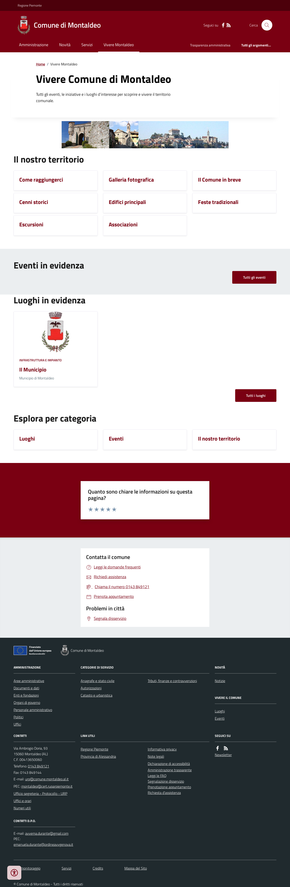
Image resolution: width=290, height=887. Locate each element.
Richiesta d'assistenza (164, 792)
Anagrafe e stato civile (97, 680)
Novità (64, 45)
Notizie (220, 680)
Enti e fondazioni (26, 695)
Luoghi (220, 711)
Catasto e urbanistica (96, 695)
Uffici (17, 724)
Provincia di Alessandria (98, 756)
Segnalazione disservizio (166, 781)
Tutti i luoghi (256, 395)
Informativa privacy (162, 749)
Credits (98, 868)
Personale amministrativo (33, 709)
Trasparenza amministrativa (210, 45)
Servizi (87, 45)
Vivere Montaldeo (119, 45)
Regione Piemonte (30, 5)
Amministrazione (33, 45)
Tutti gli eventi (254, 277)
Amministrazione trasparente (170, 770)
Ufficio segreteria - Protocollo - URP (40, 793)
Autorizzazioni (91, 688)
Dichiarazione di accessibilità (169, 763)
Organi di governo (27, 702)
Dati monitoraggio (27, 868)
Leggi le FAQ (157, 775)
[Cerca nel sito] (265, 25)
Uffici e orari (22, 800)
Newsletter (223, 755)
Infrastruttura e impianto (40, 360)
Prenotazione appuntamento (169, 787)
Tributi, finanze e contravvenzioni (172, 680)
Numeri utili (22, 808)
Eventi (220, 718)
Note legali (156, 756)
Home (40, 64)
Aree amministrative (29, 680)
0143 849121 (38, 766)
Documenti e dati (26, 688)
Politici (18, 717)
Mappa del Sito (135, 868)
